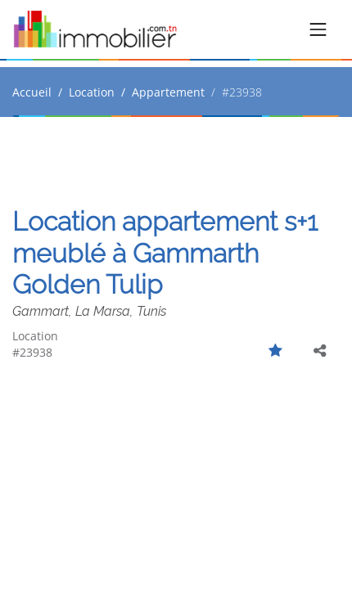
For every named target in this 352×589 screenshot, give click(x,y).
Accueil (32, 92)
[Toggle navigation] (318, 29)
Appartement (168, 92)
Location (92, 92)
